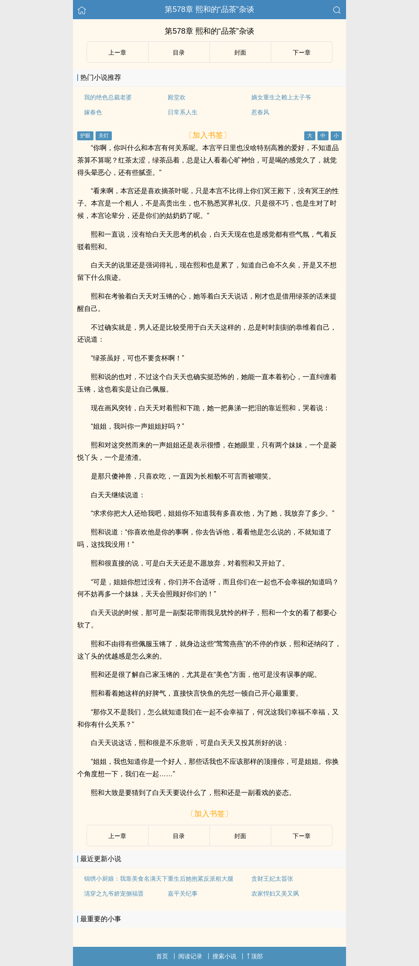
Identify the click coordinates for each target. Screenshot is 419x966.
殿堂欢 (177, 97)
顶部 (255, 956)
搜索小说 (224, 956)
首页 (162, 956)
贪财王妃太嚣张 (272, 878)
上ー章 (117, 52)
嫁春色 (93, 112)
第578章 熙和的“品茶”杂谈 (209, 9)
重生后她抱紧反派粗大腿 (200, 878)
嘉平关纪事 (183, 893)
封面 (240, 52)
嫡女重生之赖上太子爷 (281, 97)
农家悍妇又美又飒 (275, 893)
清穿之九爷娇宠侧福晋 (114, 893)
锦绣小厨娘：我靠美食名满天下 (126, 878)
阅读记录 (190, 956)
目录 (179, 52)
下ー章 (302, 52)
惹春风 (260, 112)
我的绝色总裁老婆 (108, 97)
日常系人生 (183, 112)
